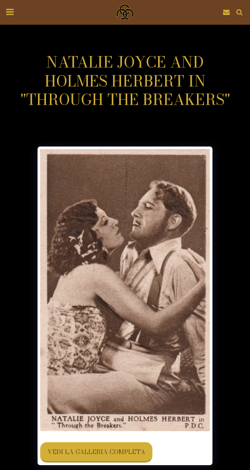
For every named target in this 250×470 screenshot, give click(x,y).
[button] (9, 12)
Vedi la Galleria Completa (96, 452)
